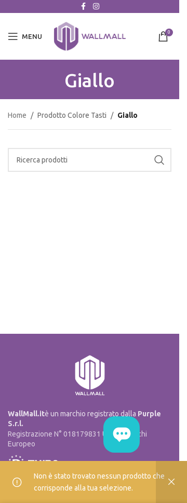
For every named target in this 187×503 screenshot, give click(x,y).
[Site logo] (90, 36)
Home (17, 115)
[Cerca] (89, 160)
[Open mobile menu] (25, 36)
